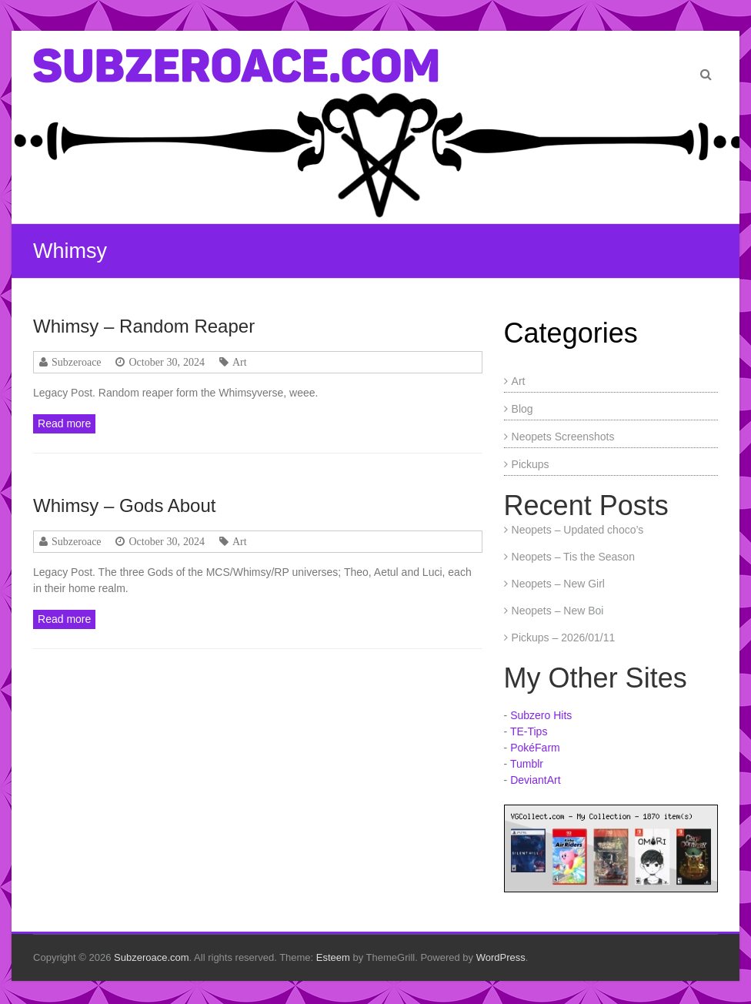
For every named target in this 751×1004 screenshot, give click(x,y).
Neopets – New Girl (558, 583)
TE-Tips (528, 731)
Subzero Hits (541, 715)
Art (239, 361)
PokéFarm (535, 747)
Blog (522, 409)
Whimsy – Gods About (124, 505)
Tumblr (526, 764)
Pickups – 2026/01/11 (564, 637)
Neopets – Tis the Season (573, 557)
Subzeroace (77, 361)
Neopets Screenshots (563, 436)
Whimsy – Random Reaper (144, 326)
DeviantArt (535, 780)
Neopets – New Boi (558, 610)
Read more (64, 423)
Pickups (530, 464)
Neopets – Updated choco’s (578, 530)
